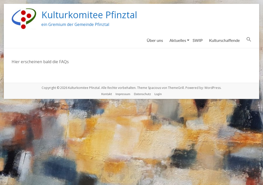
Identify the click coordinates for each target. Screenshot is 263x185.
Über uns (155, 40)
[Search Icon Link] (248, 40)
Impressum (123, 94)
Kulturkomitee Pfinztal (89, 14)
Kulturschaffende (224, 40)
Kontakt (106, 94)
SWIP (198, 40)
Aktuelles (178, 40)
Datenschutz (142, 94)
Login (158, 94)
